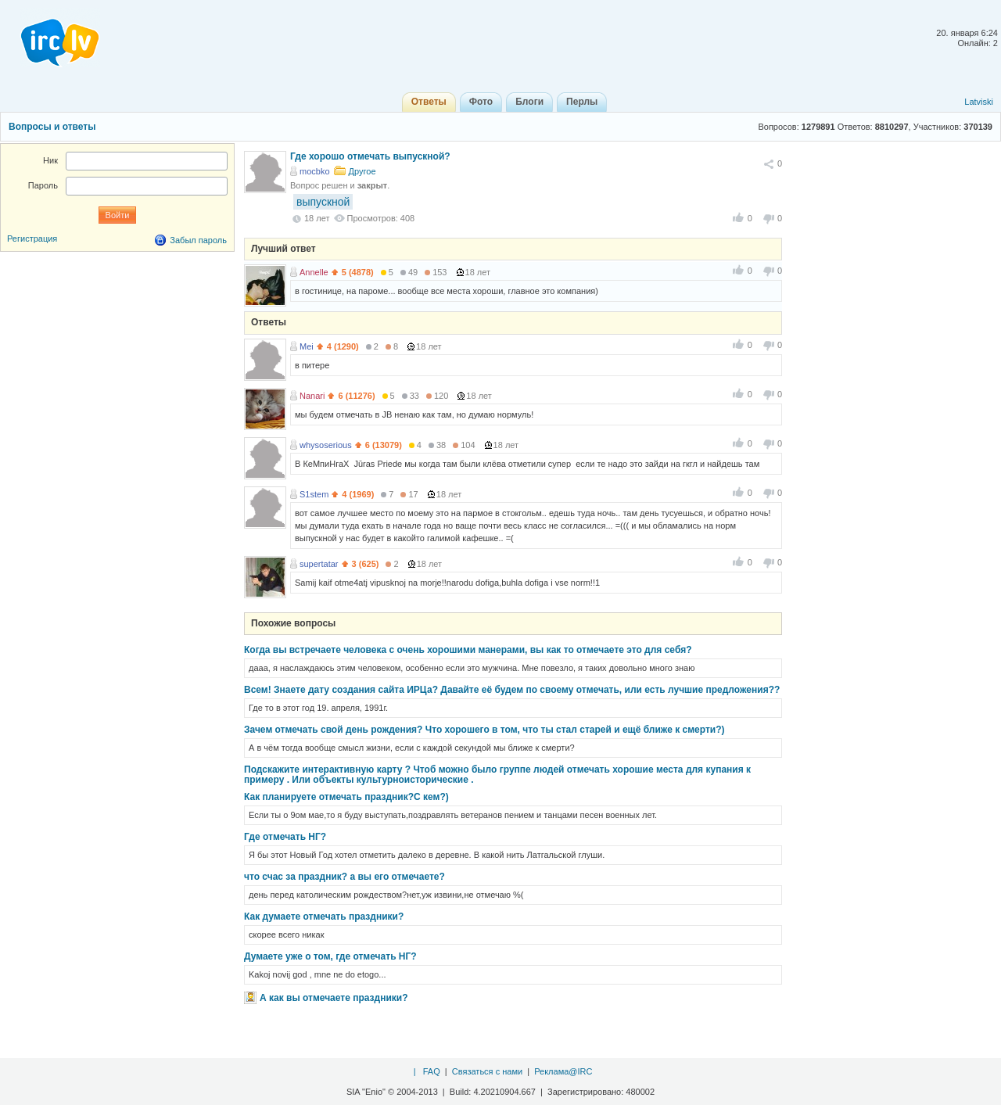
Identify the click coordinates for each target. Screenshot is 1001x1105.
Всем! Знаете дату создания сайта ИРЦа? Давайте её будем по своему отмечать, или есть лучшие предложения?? (512, 689)
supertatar (319, 564)
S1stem (314, 494)
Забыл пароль (198, 240)
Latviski (978, 101)
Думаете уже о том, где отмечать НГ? (330, 956)
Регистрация (32, 238)
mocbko (315, 171)
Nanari (312, 395)
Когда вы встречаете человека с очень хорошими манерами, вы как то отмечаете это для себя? (467, 649)
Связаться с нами (487, 1071)
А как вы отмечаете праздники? (334, 997)
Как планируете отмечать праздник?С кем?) (346, 796)
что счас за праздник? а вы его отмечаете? (344, 876)
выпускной (323, 202)
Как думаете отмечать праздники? (324, 916)
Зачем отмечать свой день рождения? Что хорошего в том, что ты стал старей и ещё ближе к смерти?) (484, 729)
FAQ (431, 1071)
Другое (362, 171)
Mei (307, 346)
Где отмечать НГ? (285, 836)
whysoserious (326, 445)
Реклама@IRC (563, 1071)
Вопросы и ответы (52, 126)
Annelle (314, 272)
